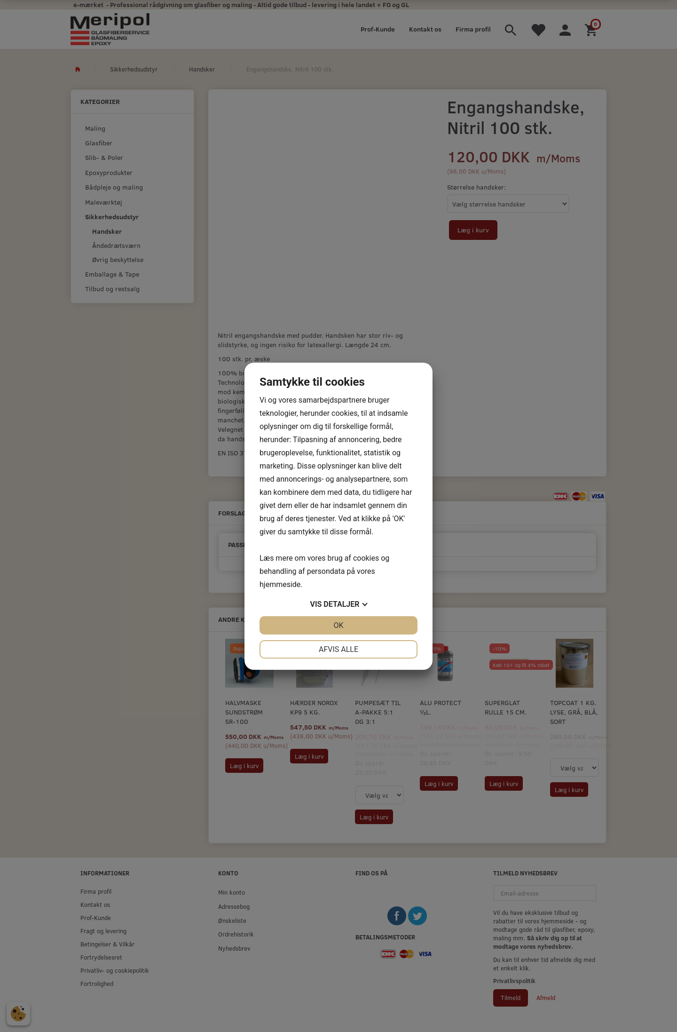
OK (338, 625)
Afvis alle (338, 649)
